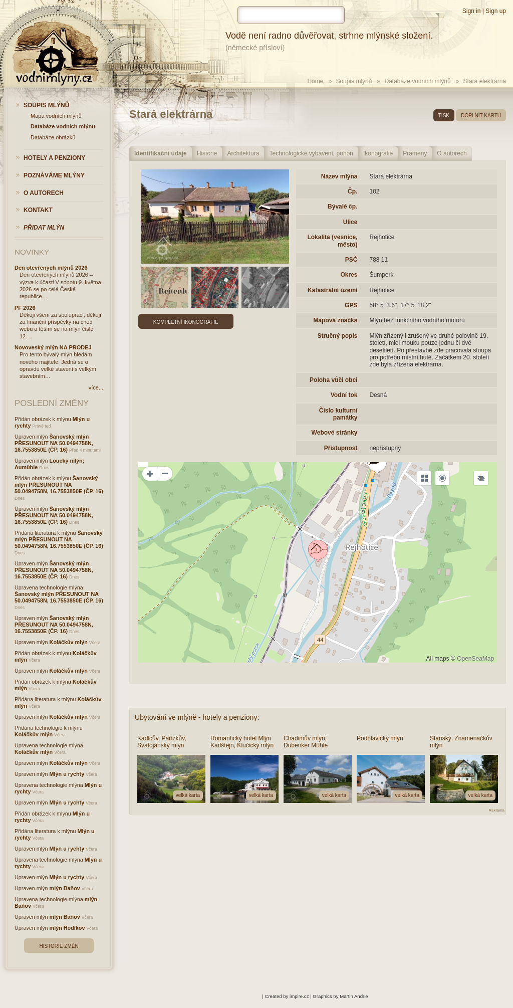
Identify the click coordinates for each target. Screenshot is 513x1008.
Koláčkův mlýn (69, 642)
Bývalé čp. (342, 206)
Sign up (495, 11)
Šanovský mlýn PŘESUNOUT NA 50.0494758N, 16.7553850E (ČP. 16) (54, 443)
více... (96, 387)
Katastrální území (332, 290)
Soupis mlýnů (354, 81)
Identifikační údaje (160, 153)
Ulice (350, 222)
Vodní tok (344, 394)
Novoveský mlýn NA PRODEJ (53, 347)
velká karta (188, 795)
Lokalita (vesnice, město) (332, 241)
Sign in (471, 11)
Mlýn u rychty (67, 774)
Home (315, 81)
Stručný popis (337, 335)
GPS (351, 305)
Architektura (243, 153)
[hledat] (291, 15)
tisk (443, 115)
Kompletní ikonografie (185, 322)
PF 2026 (25, 308)
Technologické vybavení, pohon (311, 153)
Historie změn (58, 946)
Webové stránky (335, 432)
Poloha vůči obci (333, 379)
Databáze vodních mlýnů (418, 81)
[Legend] (481, 478)
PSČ (351, 259)
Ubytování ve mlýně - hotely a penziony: (197, 717)
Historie (207, 153)
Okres (348, 274)
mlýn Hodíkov (67, 928)
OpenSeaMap (475, 658)
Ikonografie (378, 153)
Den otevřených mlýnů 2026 (51, 268)
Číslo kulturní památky (338, 414)
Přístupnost (341, 448)
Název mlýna (339, 176)
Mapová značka (335, 320)
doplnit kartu (481, 115)
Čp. (352, 191)
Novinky (32, 252)
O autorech (451, 153)
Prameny (415, 153)
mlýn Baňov (65, 888)
